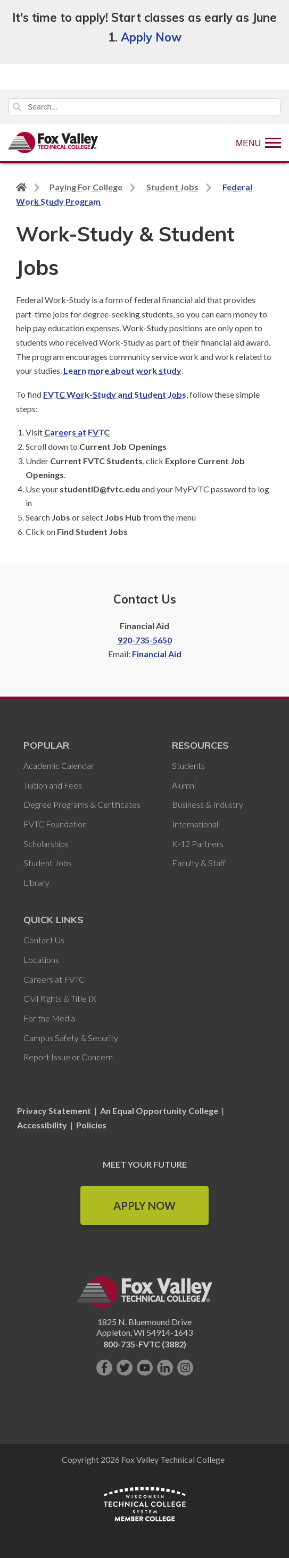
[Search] (144, 106)
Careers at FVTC (77, 432)
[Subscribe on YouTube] (145, 1368)
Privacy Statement (55, 1110)
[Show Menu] (258, 142)
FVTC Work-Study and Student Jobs (114, 394)
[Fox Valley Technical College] (53, 142)
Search (17, 106)
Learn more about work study (122, 370)
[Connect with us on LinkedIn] (165, 1368)
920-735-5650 (145, 640)
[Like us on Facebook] (104, 1368)
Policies (91, 1125)
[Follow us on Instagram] (185, 1368)
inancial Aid (159, 654)
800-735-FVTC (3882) (144, 1344)
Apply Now (151, 37)
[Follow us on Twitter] (125, 1368)
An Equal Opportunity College (159, 1110)
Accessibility (42, 1125)
